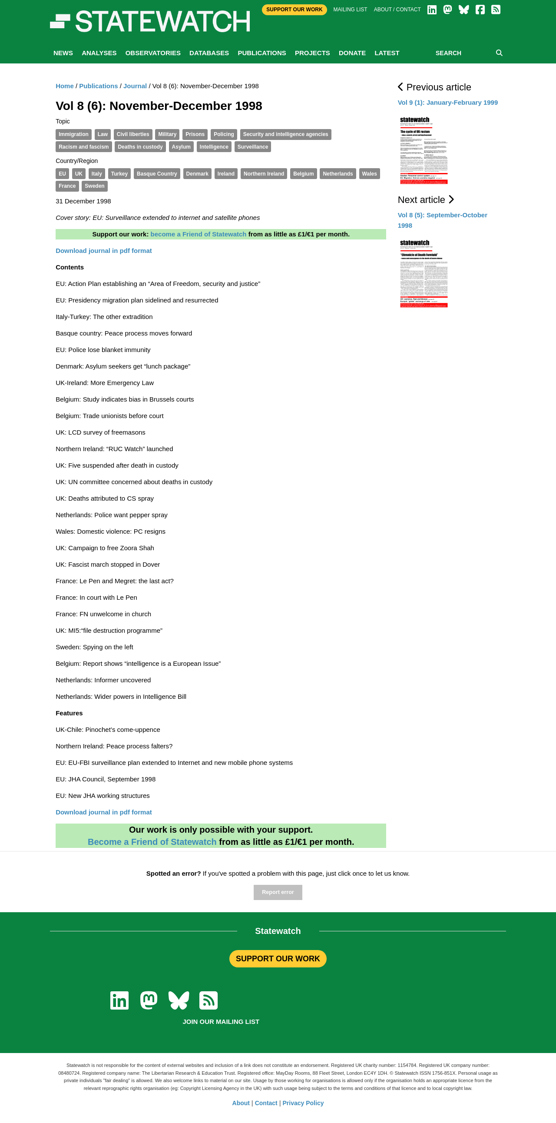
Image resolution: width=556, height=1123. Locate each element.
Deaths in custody (140, 147)
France (67, 186)
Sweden (94, 186)
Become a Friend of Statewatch (152, 842)
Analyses (99, 52)
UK (79, 174)
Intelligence (214, 147)
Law (103, 134)
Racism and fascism (84, 147)
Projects (312, 52)
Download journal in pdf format (104, 812)
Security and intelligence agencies (285, 134)
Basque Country (157, 174)
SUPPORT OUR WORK (278, 958)
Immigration (74, 134)
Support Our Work (294, 10)
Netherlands (338, 174)
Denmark (197, 174)
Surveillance (253, 147)
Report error (278, 892)
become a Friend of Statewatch (199, 234)
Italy (97, 174)
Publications (262, 52)
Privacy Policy (303, 1103)
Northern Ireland (264, 174)
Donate (352, 52)
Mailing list (350, 10)
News (63, 52)
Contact (266, 1103)
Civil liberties (133, 134)
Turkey (119, 174)
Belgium (303, 174)
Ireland (226, 174)
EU (62, 174)
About (241, 1103)
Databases (209, 52)
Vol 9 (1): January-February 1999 (448, 102)
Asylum (181, 147)
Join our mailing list (220, 1021)
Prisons (195, 134)
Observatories (153, 52)
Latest (386, 52)
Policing (224, 134)
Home (65, 86)
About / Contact (397, 10)
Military (167, 134)
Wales (369, 174)
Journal (135, 86)
